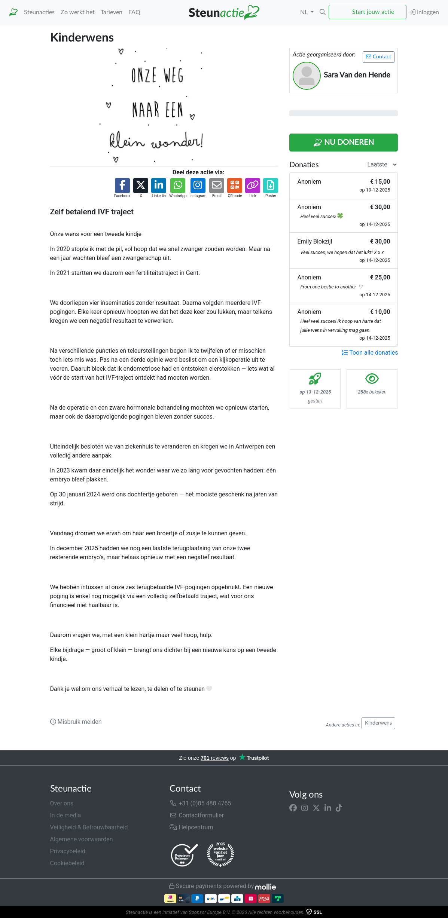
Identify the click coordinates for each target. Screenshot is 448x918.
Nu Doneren (343, 142)
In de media (65, 815)
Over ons (62, 803)
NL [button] (304, 12)
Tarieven (111, 12)
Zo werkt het (78, 12)
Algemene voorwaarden (81, 839)
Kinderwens (378, 723)
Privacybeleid (67, 851)
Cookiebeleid (67, 863)
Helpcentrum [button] (191, 827)
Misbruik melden (76, 721)
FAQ (134, 12)
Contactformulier (197, 815)
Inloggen (424, 12)
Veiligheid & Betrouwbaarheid (89, 827)
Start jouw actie (373, 12)
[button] (323, 12)
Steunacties (39, 12)
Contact (378, 56)
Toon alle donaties (370, 352)
